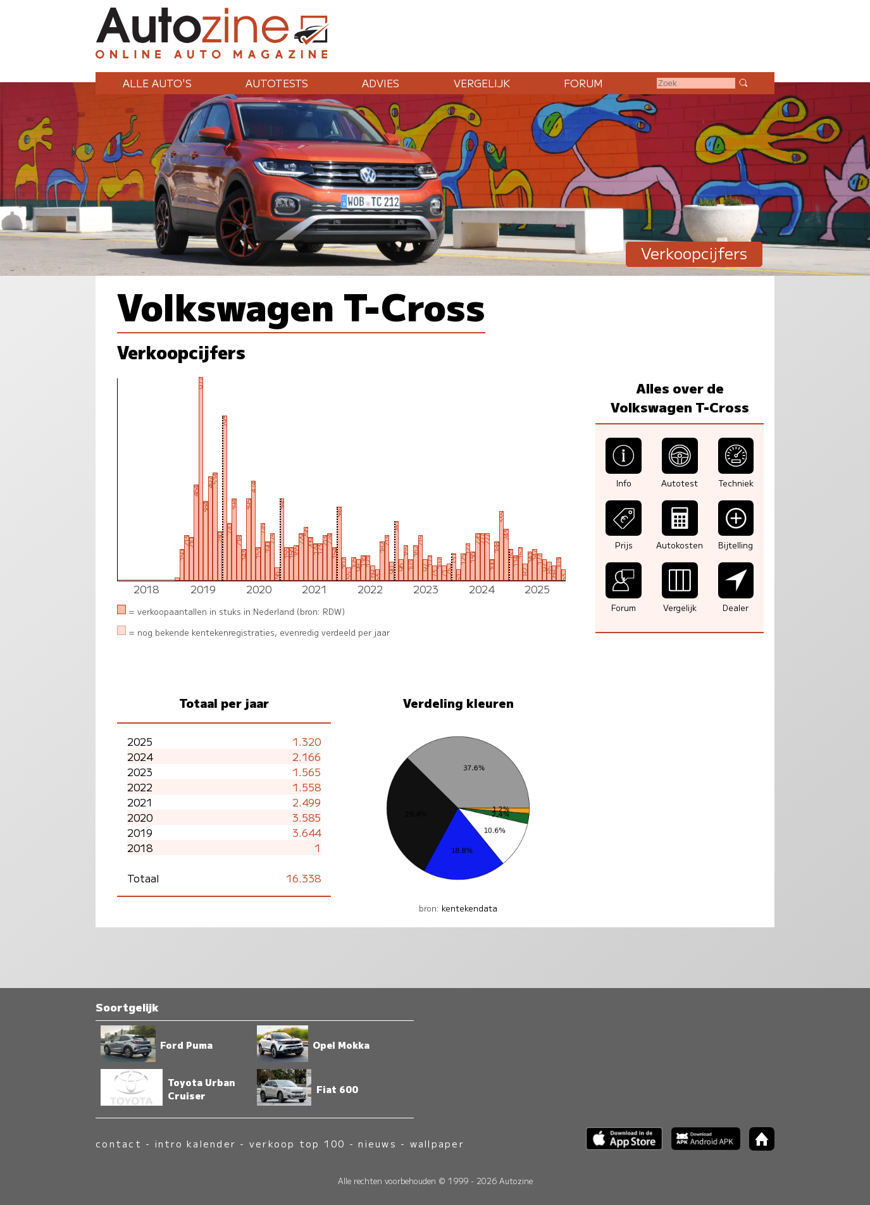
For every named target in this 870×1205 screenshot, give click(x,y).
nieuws (377, 1143)
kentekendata (469, 908)
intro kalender (195, 1143)
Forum (583, 82)
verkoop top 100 (297, 1143)
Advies (380, 82)
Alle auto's (157, 82)
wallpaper (437, 1143)
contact (119, 1143)
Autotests (276, 82)
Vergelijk (482, 82)
